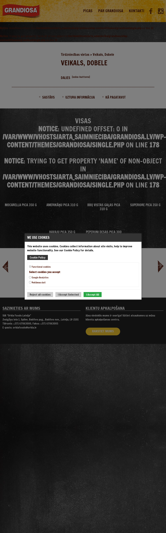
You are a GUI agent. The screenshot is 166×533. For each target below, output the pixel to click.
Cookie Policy (37, 257)
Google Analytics (38, 277)
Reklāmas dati (37, 282)
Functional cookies (40, 266)
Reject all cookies (40, 294)
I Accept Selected (68, 294)
